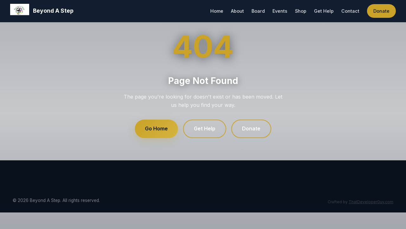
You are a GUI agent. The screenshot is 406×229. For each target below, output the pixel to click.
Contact (350, 11)
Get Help (324, 11)
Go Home (156, 128)
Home (216, 11)
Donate (381, 11)
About (237, 11)
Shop (300, 11)
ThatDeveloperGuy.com (371, 201)
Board (258, 11)
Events (279, 11)
